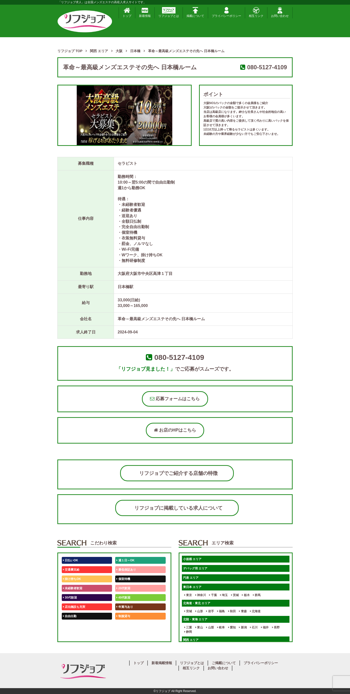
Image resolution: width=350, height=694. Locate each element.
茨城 (235, 595)
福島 (221, 611)
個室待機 (123, 579)
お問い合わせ (280, 12)
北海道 (255, 611)
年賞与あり (124, 607)
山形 (199, 611)
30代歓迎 (70, 597)
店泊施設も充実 (74, 607)
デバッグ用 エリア (195, 568)
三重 (188, 627)
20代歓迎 (123, 588)
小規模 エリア (192, 559)
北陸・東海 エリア (195, 619)
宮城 (188, 611)
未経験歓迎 (124, 625)
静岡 (188, 632)
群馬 (257, 595)
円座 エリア (191, 577)
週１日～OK (125, 560)
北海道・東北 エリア (196, 603)
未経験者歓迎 (72, 588)
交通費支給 (71, 569)
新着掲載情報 (161, 663)
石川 (254, 627)
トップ (127, 12)
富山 (199, 627)
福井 (265, 627)
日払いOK (70, 560)
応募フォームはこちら (175, 398)
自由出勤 (69, 616)
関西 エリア (191, 640)
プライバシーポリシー (226, 12)
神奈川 (200, 595)
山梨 (210, 627)
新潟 (243, 627)
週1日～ (122, 634)
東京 (188, 595)
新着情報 (145, 12)
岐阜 (221, 627)
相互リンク (256, 12)
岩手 (210, 611)
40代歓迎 (123, 597)
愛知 (232, 627)
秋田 (232, 611)
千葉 (213, 595)
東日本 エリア (192, 587)
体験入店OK (72, 634)
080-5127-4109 (267, 67)
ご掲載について (224, 663)
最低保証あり (126, 569)
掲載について (195, 12)
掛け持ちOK (72, 579)
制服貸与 (123, 616)
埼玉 (224, 595)
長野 (276, 627)
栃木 (246, 595)
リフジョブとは (168, 12)
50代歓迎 (70, 625)
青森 (243, 611)
